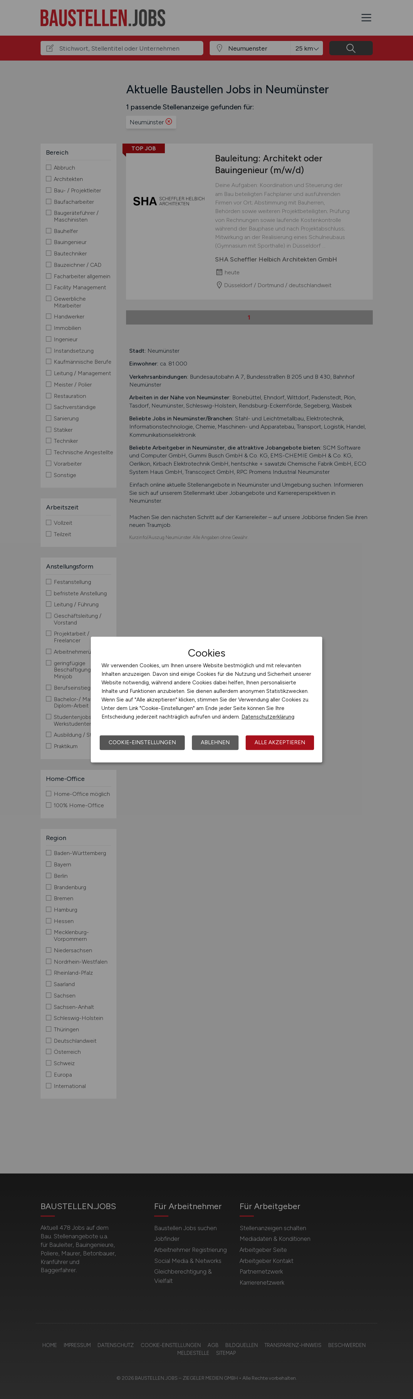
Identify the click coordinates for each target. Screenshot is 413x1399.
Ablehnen (215, 742)
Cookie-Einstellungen (142, 742)
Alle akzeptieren (280, 742)
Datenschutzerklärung (267, 717)
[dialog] (206, 700)
